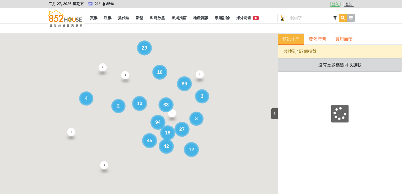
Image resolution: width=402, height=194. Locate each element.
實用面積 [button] (344, 39)
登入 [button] (335, 4)
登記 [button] (348, 4)
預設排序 (291, 39)
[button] (94, 18)
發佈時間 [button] (317, 39)
